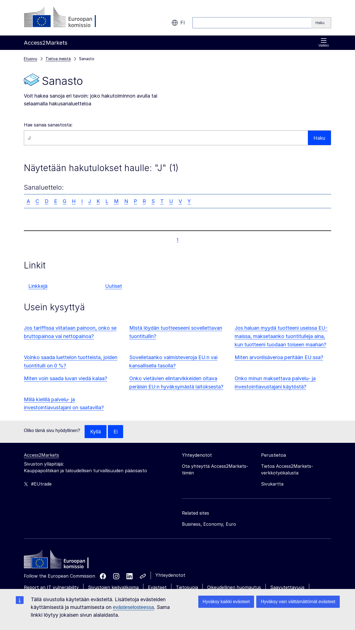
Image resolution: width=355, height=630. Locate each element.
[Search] (321, 22)
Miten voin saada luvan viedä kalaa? (65, 378)
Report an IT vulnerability (51, 587)
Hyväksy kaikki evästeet (226, 601)
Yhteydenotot (170, 575)
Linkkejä (37, 286)
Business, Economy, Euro (209, 524)
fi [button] (178, 22)
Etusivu (30, 58)
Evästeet (157, 587)
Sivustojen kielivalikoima (113, 587)
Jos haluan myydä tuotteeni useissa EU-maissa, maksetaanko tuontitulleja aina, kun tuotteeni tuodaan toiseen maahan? (281, 336)
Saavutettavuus (287, 587)
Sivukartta (272, 484)
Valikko (323, 42)
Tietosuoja (187, 587)
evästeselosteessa (133, 607)
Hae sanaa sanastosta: (48, 125)
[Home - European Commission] (64, 561)
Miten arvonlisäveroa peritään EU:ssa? (279, 357)
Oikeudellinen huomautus (234, 587)
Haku (319, 138)
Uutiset (113, 286)
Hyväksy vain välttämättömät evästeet (298, 601)
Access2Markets (41, 455)
